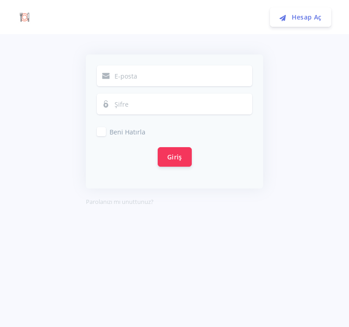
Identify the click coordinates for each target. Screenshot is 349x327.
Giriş (174, 157)
